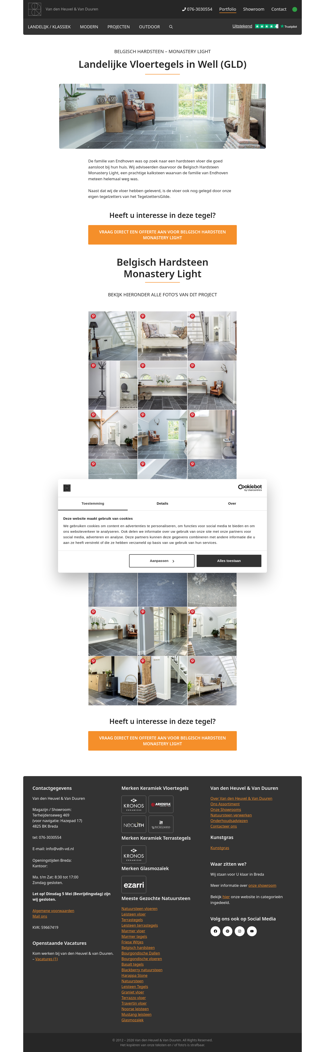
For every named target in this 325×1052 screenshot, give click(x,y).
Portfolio (227, 9)
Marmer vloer (133, 930)
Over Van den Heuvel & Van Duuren (242, 798)
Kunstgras (220, 847)
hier (226, 896)
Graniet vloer (132, 992)
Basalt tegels (132, 964)
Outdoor (149, 26)
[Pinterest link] (227, 931)
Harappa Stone (134, 975)
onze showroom (262, 885)
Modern (89, 26)
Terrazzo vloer (133, 997)
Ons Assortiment (225, 804)
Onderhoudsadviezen (229, 820)
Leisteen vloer (133, 914)
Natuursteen (132, 981)
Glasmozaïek (132, 1020)
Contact (278, 9)
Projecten (118, 26)
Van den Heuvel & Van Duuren (72, 9)
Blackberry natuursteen (141, 969)
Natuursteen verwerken (231, 815)
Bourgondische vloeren (141, 958)
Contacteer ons (224, 826)
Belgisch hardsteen (138, 947)
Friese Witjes (132, 942)
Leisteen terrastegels (139, 925)
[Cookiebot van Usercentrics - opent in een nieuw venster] (241, 487)
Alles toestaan (229, 561)
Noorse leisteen (135, 1008)
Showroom (253, 9)
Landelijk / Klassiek (49, 26)
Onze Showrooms (226, 809)
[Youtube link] (252, 931)
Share (93, 316)
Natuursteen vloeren (139, 908)
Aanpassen (162, 561)
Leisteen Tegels (134, 986)
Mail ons (39, 916)
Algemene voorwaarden (53, 910)
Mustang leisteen (136, 1014)
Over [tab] (232, 503)
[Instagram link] (239, 931)
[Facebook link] (215, 931)
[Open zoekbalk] (171, 27)
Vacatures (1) (46, 959)
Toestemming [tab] (92, 503)
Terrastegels (132, 919)
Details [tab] (162, 503)
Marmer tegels (134, 936)
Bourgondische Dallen (140, 953)
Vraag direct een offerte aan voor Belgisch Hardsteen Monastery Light (162, 234)
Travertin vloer (134, 1003)
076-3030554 (197, 9)
